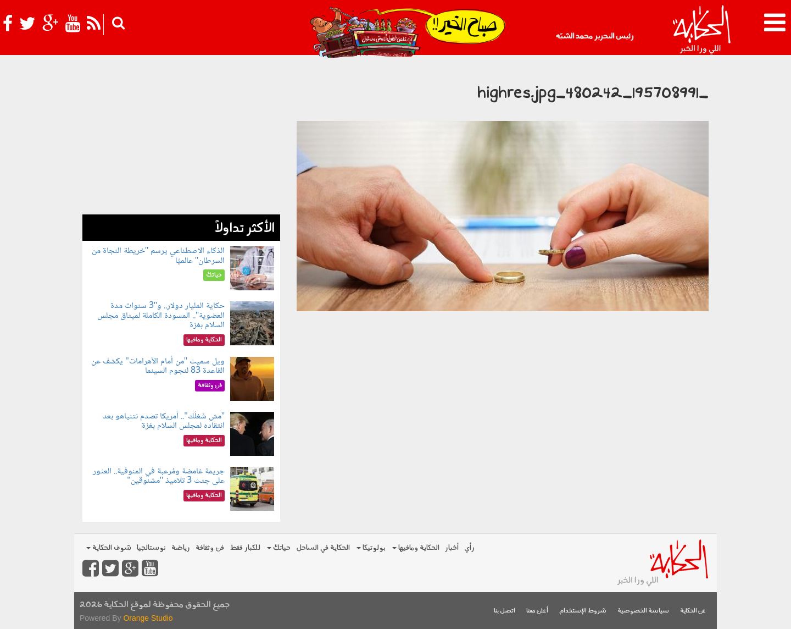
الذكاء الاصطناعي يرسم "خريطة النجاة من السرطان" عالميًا (158, 256)
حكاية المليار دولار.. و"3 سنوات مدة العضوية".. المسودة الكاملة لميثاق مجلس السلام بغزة (161, 316)
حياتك (279, 548)
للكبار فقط (245, 548)
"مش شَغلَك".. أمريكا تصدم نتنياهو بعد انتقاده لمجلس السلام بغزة (164, 421)
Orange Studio (147, 618)
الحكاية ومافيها (415, 548)
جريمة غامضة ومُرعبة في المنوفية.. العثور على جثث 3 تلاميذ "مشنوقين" (159, 476)
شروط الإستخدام (582, 611)
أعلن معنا (537, 611)
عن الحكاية (693, 611)
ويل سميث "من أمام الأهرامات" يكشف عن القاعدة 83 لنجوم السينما (158, 366)
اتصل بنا (504, 611)
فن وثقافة (210, 548)
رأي (469, 548)
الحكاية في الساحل (323, 548)
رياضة (180, 548)
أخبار (452, 548)
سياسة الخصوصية (643, 611)
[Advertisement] (181, 137)
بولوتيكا (371, 548)
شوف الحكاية (108, 548)
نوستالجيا (151, 548)
